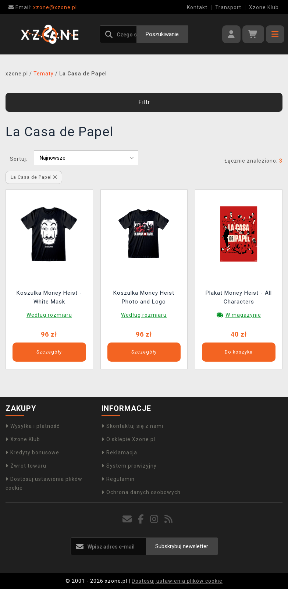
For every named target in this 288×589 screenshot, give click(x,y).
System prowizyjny (129, 466)
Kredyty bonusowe (32, 452)
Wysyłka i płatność (33, 426)
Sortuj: (19, 159)
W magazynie (243, 315)
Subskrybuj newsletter (181, 546)
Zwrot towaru (26, 466)
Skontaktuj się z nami (132, 426)
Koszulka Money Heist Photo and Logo (143, 297)
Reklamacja (119, 452)
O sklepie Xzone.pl (128, 439)
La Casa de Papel (34, 177)
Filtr (144, 102)
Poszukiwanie (162, 34)
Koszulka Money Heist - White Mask (49, 297)
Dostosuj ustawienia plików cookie (177, 581)
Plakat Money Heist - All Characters (239, 297)
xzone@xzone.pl (42, 7)
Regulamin (118, 479)
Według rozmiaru (49, 315)
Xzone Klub (264, 7)
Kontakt (197, 7)
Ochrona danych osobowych (141, 492)
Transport (228, 7)
